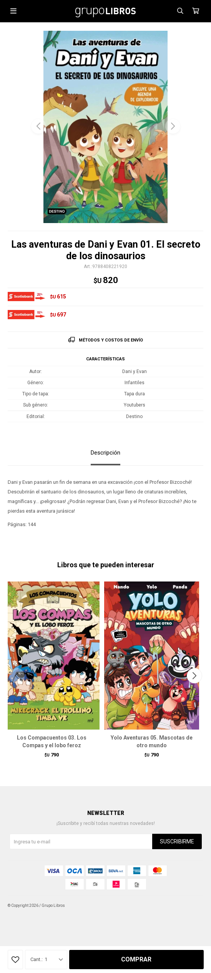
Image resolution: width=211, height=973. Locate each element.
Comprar (136, 959)
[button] (173, 126)
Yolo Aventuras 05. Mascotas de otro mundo (152, 741)
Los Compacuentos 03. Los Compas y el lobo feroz (51, 741)
